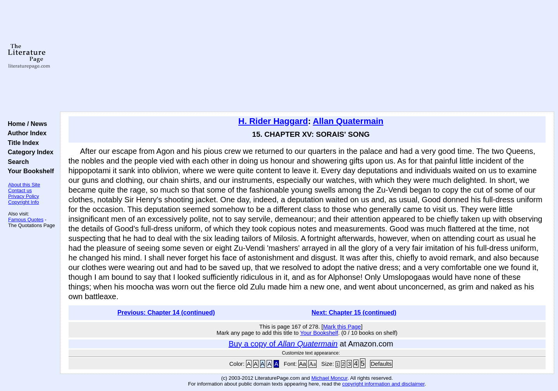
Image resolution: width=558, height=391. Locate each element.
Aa (302, 364)
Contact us (20, 190)
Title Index (21, 142)
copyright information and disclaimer (383, 384)
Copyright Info (23, 202)
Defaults (381, 364)
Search (16, 161)
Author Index (25, 132)
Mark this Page (342, 327)
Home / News (25, 123)
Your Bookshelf (29, 170)
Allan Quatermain (348, 121)
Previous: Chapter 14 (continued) (166, 312)
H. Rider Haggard (273, 121)
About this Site (24, 185)
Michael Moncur (329, 378)
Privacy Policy (23, 196)
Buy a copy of (283, 343)
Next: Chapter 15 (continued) (354, 312)
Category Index (28, 151)
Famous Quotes (25, 219)
